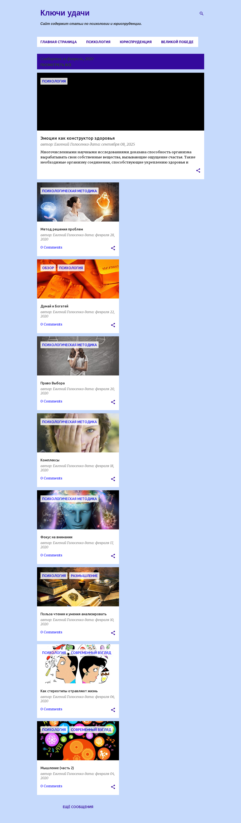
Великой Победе (177, 42)
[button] (198, 171)
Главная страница (58, 42)
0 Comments (51, 247)
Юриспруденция (136, 42)
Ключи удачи (65, 13)
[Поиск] (201, 14)
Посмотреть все (55, 65)
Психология (98, 42)
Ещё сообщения (78, 807)
